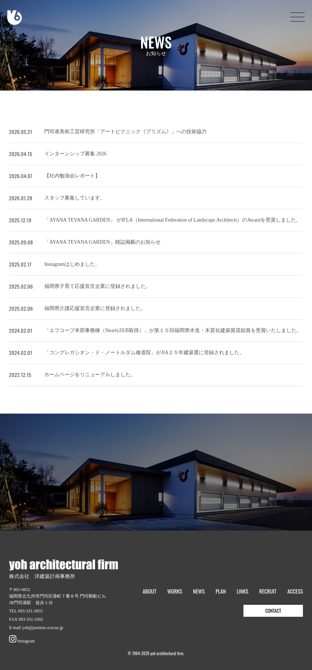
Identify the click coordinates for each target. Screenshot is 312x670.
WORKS (174, 591)
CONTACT (273, 610)
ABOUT (149, 591)
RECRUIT (267, 591)
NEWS (199, 591)
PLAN (220, 591)
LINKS (243, 591)
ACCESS (295, 591)
